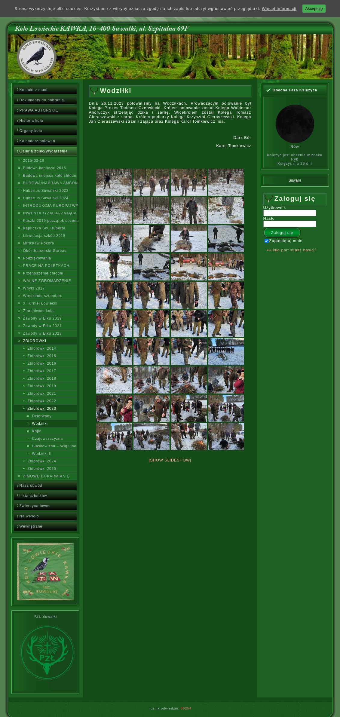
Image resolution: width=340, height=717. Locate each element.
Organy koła (31, 131)
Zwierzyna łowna (35, 506)
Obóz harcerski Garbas (44, 251)
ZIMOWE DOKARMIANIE (46, 476)
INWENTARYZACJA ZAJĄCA (50, 213)
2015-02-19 (33, 160)
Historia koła (31, 120)
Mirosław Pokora (38, 243)
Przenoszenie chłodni (43, 273)
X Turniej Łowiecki (40, 303)
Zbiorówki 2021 (42, 393)
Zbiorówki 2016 (42, 363)
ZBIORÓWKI (35, 341)
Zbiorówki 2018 (42, 378)
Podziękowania (37, 258)
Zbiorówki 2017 (42, 371)
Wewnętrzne (31, 526)
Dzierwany (42, 416)
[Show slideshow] (170, 460)
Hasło (269, 218)
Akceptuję (314, 8)
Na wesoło (29, 516)
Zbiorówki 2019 (42, 386)
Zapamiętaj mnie (284, 240)
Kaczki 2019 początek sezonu (50, 221)
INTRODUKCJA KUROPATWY (50, 206)
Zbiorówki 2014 (42, 348)
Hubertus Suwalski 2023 (46, 190)
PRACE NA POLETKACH (46, 266)
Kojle (37, 431)
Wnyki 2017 (34, 288)
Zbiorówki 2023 (42, 408)
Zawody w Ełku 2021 (42, 326)
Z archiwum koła (38, 311)
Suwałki (295, 180)
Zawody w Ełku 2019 (42, 318)
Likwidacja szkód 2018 (44, 236)
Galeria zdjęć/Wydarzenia (44, 151)
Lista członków (33, 496)
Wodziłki (40, 423)
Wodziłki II (42, 454)
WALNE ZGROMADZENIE (47, 281)
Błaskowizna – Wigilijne (54, 446)
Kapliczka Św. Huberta (44, 228)
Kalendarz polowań (37, 141)
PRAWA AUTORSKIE (39, 110)
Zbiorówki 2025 (42, 469)
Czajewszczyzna (47, 439)
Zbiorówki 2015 (42, 356)
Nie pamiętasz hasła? (295, 250)
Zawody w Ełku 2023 (42, 333)
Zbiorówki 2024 (42, 461)
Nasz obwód (31, 485)
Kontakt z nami (33, 90)
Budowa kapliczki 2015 (44, 168)
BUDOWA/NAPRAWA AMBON (50, 183)
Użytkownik (274, 207)
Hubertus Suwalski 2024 (46, 198)
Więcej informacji (279, 8)
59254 (186, 708)
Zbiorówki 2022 (42, 401)
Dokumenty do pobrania (42, 100)
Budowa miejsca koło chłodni (50, 175)
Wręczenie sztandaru (43, 296)
